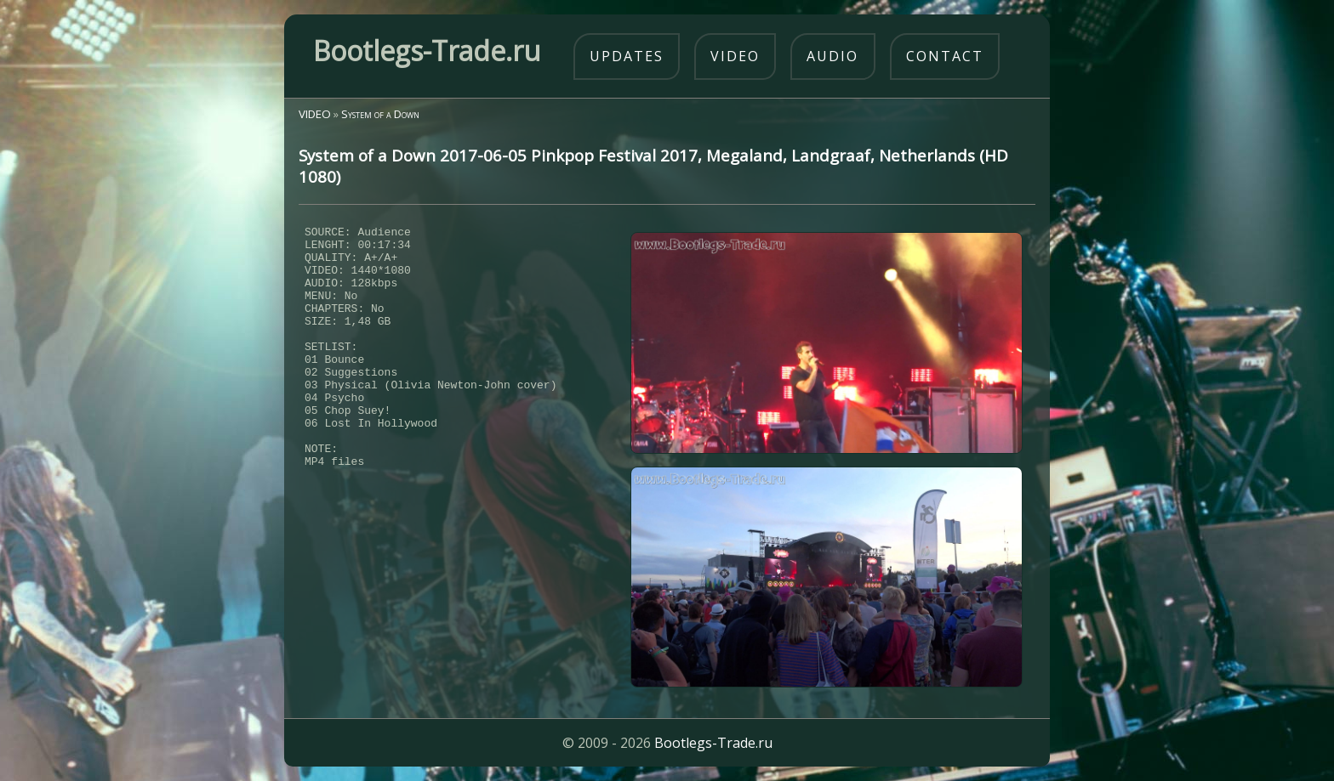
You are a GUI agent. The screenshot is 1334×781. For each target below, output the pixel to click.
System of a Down (380, 114)
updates (627, 56)
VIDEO (315, 114)
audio (832, 56)
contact (944, 56)
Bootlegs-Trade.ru (713, 742)
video (735, 56)
